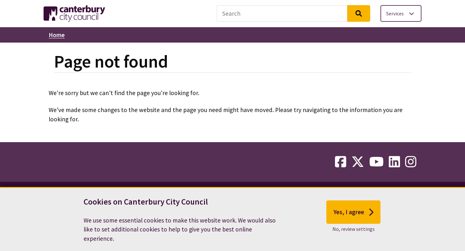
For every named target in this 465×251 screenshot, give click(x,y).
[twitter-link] (357, 162)
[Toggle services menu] (400, 13)
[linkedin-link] (394, 162)
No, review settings (353, 229)
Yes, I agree (353, 212)
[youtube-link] (376, 162)
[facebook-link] (340, 162)
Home (57, 35)
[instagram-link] (410, 162)
